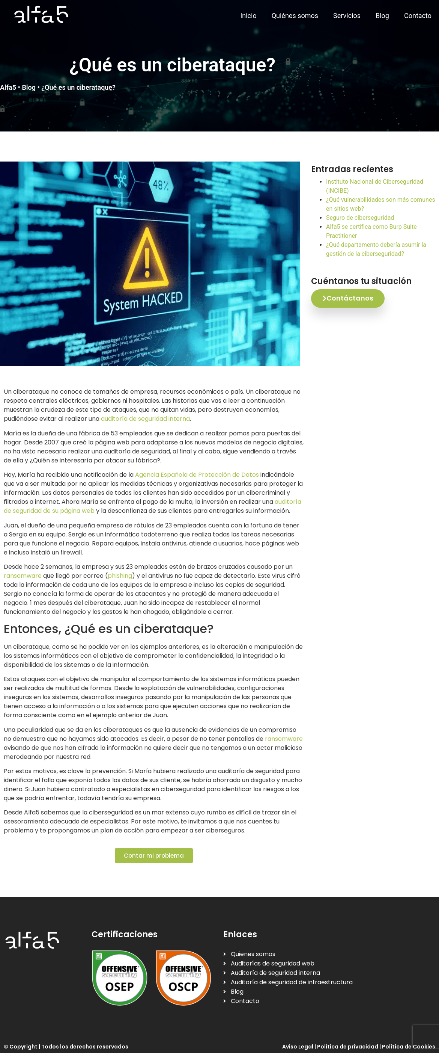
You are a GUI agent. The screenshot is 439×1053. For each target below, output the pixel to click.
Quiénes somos (295, 16)
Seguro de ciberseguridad (360, 217)
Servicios (347, 16)
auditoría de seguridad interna (145, 418)
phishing (120, 575)
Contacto (417, 16)
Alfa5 (8, 87)
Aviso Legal (297, 1046)
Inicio (248, 16)
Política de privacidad (347, 1046)
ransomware (23, 575)
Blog (382, 16)
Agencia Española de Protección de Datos (197, 474)
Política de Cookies (408, 1046)
